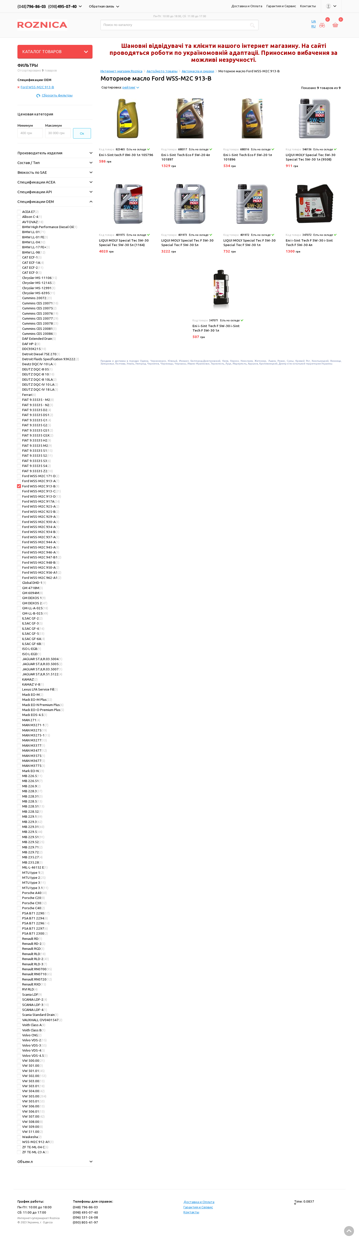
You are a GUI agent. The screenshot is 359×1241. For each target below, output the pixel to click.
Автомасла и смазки (198, 71)
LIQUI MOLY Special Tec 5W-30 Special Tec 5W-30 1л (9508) (310, 157)
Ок (82, 133)
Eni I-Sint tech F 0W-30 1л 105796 (126, 155)
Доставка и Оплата (246, 6)
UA (313, 21)
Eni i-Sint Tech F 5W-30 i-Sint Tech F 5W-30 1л (216, 328)
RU (313, 26)
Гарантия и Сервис (281, 6)
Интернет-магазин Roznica (121, 71)
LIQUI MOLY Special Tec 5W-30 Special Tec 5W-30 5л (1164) (124, 242)
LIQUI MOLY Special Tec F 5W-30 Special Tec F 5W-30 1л (249, 242)
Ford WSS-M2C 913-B (35, 87)
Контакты (308, 6)
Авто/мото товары (162, 71)
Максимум (53, 125)
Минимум (25, 125)
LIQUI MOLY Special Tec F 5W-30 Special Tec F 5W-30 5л (187, 242)
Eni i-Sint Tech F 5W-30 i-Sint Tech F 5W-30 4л (309, 242)
